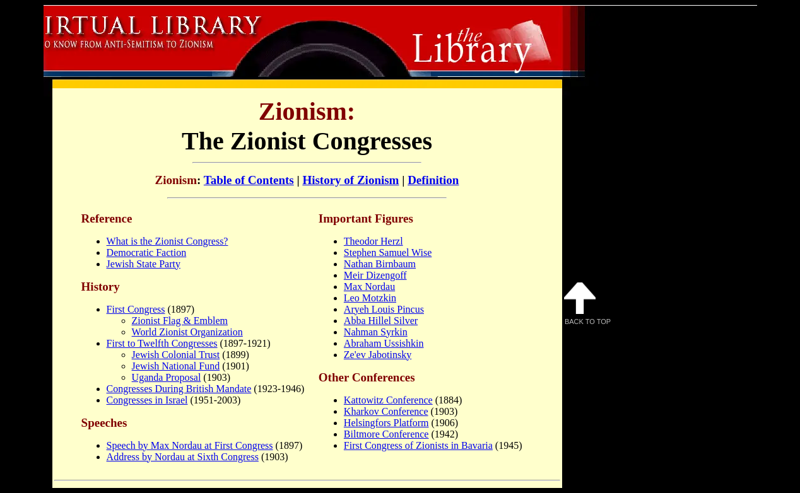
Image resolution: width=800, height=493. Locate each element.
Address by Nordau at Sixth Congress (183, 456)
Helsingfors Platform (386, 422)
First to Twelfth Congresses (162, 343)
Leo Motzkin (370, 298)
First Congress (136, 309)
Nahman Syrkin (376, 332)
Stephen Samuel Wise (388, 252)
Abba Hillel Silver (381, 320)
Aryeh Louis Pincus (384, 309)
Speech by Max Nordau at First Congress (190, 445)
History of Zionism (350, 180)
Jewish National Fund (176, 366)
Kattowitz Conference (388, 400)
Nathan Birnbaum (380, 263)
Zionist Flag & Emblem (180, 320)
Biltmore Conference (386, 434)
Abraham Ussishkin (384, 343)
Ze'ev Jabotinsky (377, 354)
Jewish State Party (143, 263)
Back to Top (587, 303)
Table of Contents (249, 180)
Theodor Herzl (373, 241)
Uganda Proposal (166, 377)
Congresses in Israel (147, 400)
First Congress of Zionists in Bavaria (418, 445)
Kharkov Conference (386, 411)
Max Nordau (369, 286)
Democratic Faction (147, 252)
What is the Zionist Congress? (167, 241)
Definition (433, 180)
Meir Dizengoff (375, 275)
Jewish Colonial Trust (176, 354)
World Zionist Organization (187, 332)
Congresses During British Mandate (179, 388)
